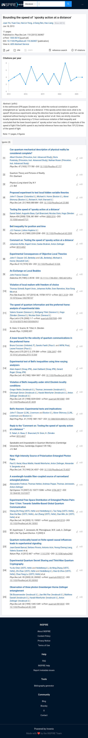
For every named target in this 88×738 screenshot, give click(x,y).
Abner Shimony (60, 413)
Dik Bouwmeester (17, 594)
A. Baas (21, 433)
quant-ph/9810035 (56, 604)
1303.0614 (14, 38)
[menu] (80, 4)
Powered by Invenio (44, 728)
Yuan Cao (15, 23)
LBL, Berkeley (45, 258)
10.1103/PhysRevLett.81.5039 (23, 402)
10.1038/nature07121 (19, 220)
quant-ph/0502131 (57, 577)
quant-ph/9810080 (56, 399)
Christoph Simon (17, 393)
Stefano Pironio (34, 547)
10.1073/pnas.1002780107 (21, 298)
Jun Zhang (39, 514)
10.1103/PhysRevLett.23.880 (56, 203)
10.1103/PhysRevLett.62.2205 (59, 233)
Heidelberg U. (46, 511)
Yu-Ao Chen (15, 568)
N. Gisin (40, 433)
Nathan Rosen (55, 160)
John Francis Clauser (19, 275)
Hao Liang (48, 23)
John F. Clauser (16, 196)
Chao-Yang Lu (22, 574)
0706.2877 (56, 490)
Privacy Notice (44, 641)
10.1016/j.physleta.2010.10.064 (23, 355)
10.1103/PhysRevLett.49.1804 (59, 375)
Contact (44, 715)
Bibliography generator (44, 686)
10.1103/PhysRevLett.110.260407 (22, 41)
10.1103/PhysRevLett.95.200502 (24, 580)
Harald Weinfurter (46, 393)
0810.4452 (21, 247)
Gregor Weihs (16, 389)
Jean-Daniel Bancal (18, 547)
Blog (44, 701)
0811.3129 (63, 295)
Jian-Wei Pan (45, 594)
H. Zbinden (50, 433)
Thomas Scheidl (17, 289)
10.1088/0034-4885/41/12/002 (61, 419)
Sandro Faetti (42, 345)
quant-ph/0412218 (57, 520)
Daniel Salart (15, 213)
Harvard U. (48, 199)
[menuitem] (82, 4)
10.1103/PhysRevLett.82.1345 (23, 607)
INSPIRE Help (44, 665)
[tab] (11, 142)
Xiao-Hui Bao (15, 514)
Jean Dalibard (39, 369)
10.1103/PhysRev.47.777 (51, 166)
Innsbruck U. (28, 389)
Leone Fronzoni (16, 348)
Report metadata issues (43, 670)
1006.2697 (51, 352)
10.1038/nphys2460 (64, 554)
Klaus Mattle (27, 463)
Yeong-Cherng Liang (63, 547)
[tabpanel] (44, 380)
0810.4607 (21, 436)
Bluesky (44, 706)
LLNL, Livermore (32, 413)
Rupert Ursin (30, 244)
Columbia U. (30, 196)
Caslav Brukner (43, 244)
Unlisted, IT (29, 345)
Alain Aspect (15, 369)
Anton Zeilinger (57, 244)
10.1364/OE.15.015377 (20, 493)
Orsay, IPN (26, 369)
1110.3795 (45, 554)
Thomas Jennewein (44, 389)
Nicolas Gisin (55, 213)
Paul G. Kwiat (15, 463)
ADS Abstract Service (19, 44)
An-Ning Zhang (56, 568)
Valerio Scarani (16, 312)
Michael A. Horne (44, 196)
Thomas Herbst (35, 484)
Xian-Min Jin (62, 514)
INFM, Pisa (64, 345)
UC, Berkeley (30, 258)
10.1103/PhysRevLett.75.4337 (57, 470)
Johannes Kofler (17, 244)
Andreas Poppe (49, 484)
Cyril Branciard (42, 213)
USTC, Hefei (30, 511)
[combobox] (51, 4)
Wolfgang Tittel (41, 312)
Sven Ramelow (58, 289)
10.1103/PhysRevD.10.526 (49, 264)
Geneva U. (28, 312)
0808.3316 (51, 216)
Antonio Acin (47, 547)
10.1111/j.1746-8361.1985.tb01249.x (56, 278)
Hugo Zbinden (68, 213)
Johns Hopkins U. (29, 230)
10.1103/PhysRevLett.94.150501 (24, 523)
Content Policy (44, 636)
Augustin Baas (28, 213)
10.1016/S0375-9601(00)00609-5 (24, 321)
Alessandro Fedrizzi (18, 484)
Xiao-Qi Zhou (58, 571)
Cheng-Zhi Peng (17, 511)
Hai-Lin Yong (26, 23)
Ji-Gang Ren (38, 23)
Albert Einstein (16, 157)
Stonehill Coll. (22, 261)
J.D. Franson (15, 230)
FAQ (44, 661)
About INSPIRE (43, 631)
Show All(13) (60, 23)
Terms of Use (44, 645)
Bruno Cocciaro (16, 345)
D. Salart (13, 433)
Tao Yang (57, 511)
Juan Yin (7, 23)
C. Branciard (31, 433)
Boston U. (57, 196)
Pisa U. (52, 345)
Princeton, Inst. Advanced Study (38, 157)
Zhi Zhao (20, 571)
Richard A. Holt (35, 199)
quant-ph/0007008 (49, 318)
